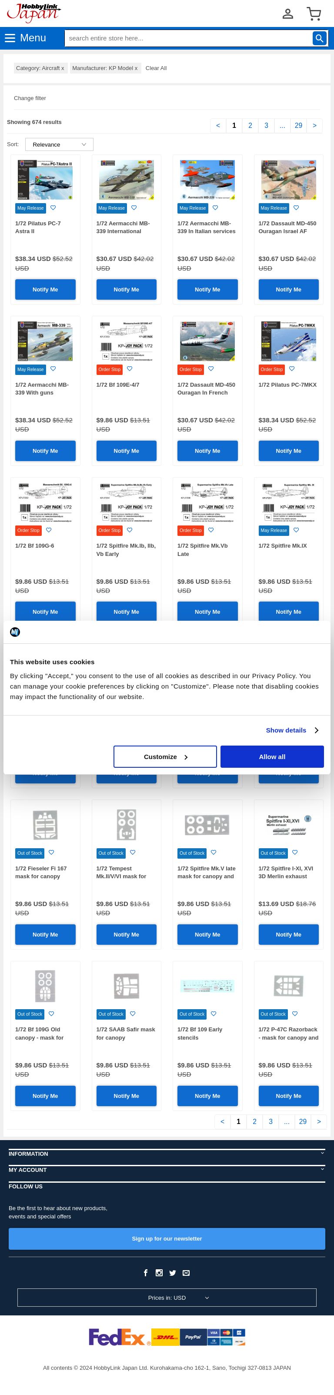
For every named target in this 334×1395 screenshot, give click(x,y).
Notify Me (45, 289)
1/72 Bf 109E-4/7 (118, 384)
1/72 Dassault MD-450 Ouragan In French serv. (206, 392)
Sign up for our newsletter (167, 1238)
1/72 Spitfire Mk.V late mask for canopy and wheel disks (206, 876)
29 (298, 125)
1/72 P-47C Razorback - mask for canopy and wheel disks (289, 1037)
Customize (165, 756)
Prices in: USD (167, 1298)
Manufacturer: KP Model (105, 68)
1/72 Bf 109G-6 (34, 545)
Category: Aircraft (41, 68)
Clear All (156, 68)
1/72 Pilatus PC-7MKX (288, 384)
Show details (286, 730)
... (282, 125)
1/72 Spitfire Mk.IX (283, 545)
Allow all (272, 756)
